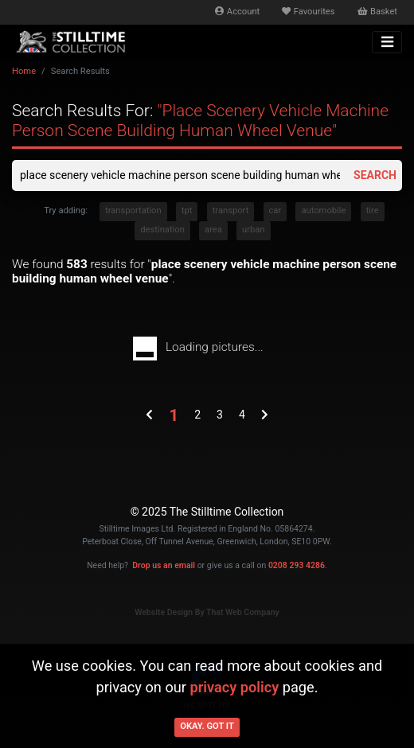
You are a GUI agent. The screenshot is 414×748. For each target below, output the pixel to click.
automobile (323, 210)
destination (162, 229)
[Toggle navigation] (387, 42)
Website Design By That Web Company (207, 612)
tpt (187, 210)
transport (231, 210)
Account (237, 11)
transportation (133, 210)
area (213, 229)
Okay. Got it (207, 726)
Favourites (308, 11)
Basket (377, 11)
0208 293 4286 (296, 565)
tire (372, 210)
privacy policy (234, 687)
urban (253, 229)
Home (24, 71)
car (275, 210)
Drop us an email (163, 565)
